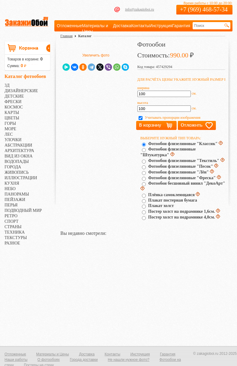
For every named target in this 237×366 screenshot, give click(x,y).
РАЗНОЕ (12, 243)
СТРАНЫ (13, 227)
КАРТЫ (12, 112)
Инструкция (160, 25)
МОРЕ (10, 129)
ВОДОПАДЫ (17, 161)
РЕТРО (11, 216)
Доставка (122, 25)
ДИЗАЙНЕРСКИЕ (21, 91)
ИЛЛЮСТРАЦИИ (21, 178)
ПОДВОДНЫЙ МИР (23, 210)
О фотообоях (48, 360)
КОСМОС (14, 107)
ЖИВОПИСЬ (17, 172)
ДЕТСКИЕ (14, 96)
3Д (7, 85)
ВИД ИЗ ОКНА (19, 156)
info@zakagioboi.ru (139, 9)
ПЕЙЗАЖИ (15, 199)
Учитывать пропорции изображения (172, 117)
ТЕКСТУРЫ (16, 237)
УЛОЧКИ (13, 140)
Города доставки (84, 360)
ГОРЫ (10, 123)
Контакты (140, 25)
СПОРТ (11, 221)
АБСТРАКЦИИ (18, 145)
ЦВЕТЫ (12, 118)
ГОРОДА (13, 167)
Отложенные (69, 25)
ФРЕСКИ (13, 101)
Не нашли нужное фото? (128, 360)
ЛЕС (9, 134)
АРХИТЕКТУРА (19, 150)
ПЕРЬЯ (11, 205)
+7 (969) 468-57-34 (204, 9)
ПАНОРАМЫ (17, 194)
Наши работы (16, 360)
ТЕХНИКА (15, 232)
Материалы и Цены (52, 354)
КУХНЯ (12, 183)
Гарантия (181, 25)
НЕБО (10, 188)
